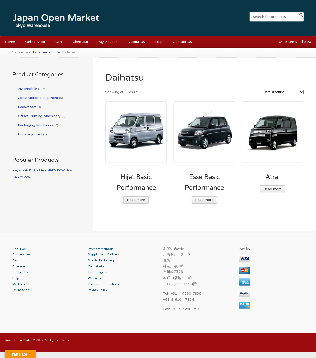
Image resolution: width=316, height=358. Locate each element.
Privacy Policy (97, 290)
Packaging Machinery (35, 125)
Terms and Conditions (103, 284)
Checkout (80, 42)
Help (159, 42)
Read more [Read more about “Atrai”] (272, 189)
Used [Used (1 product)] (27, 176)
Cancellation (97, 266)
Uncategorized (30, 134)
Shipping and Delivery (103, 254)
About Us (137, 42)
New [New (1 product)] (69, 170)
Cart (58, 42)
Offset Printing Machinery (39, 116)
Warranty (94, 278)
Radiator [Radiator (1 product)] (17, 176)
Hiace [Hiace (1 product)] (42, 170)
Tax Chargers (97, 272)
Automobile (51, 52)
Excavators (27, 107)
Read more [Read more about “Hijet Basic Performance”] (136, 200)
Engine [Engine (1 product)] (33, 170)
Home (10, 42)
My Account (109, 42)
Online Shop (35, 42)
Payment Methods (100, 249)
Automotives (21, 254)
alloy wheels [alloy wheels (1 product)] (20, 170)
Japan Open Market (55, 18)
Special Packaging (101, 260)
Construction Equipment (38, 98)
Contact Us (182, 42)
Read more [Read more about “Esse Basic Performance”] (204, 200)
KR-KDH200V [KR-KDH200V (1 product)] (56, 170)
